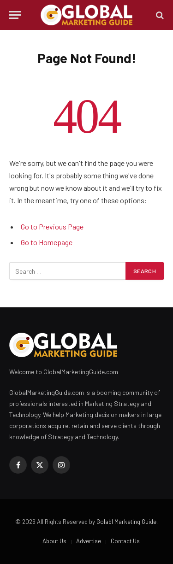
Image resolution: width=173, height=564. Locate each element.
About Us (54, 541)
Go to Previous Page (52, 226)
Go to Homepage (46, 242)
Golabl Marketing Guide (126, 521)
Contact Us (125, 541)
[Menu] (15, 15)
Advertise (88, 541)
